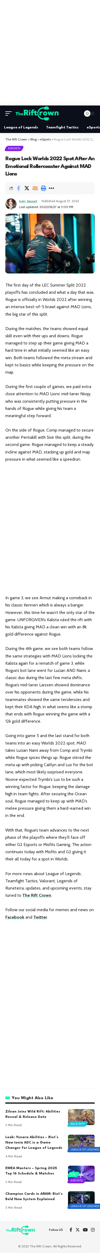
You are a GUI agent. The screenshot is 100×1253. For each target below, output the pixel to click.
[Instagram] (93, 1230)
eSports (14, 148)
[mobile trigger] (9, 113)
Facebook (14, 917)
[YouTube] (85, 1230)
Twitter (40, 917)
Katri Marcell (28, 201)
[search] (76, 113)
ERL (73, 1174)
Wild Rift (78, 1124)
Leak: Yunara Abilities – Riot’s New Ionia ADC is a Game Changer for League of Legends (33, 1142)
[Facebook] (71, 1230)
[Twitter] (77, 1230)
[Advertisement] (50, 53)
